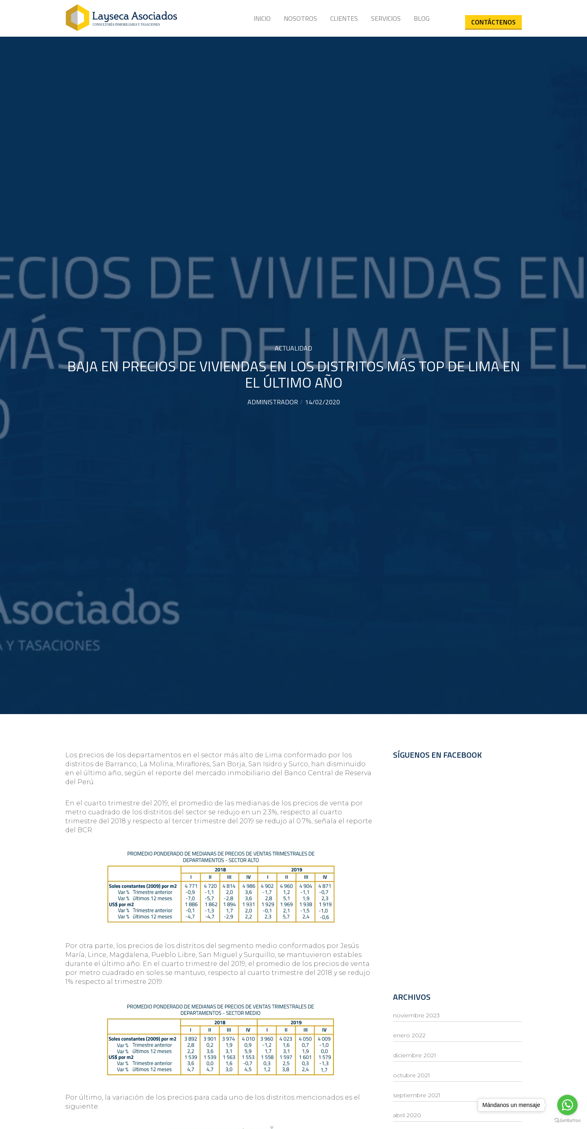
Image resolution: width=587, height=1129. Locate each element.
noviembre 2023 (416, 1015)
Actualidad (293, 348)
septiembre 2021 (417, 1095)
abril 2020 (407, 1115)
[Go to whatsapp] (567, 1105)
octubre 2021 (411, 1075)
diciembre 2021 (414, 1055)
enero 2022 (409, 1035)
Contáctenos (493, 22)
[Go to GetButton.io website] (567, 1120)
